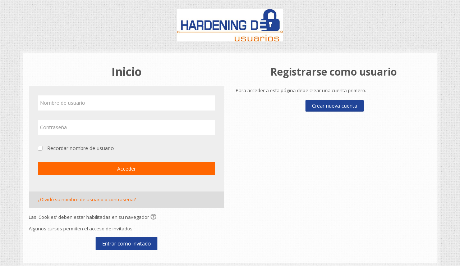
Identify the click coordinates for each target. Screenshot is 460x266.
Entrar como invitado (126, 243)
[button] (154, 217)
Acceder (126, 168)
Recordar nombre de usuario (80, 148)
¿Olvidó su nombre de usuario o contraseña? (87, 199)
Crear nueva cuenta (334, 105)
